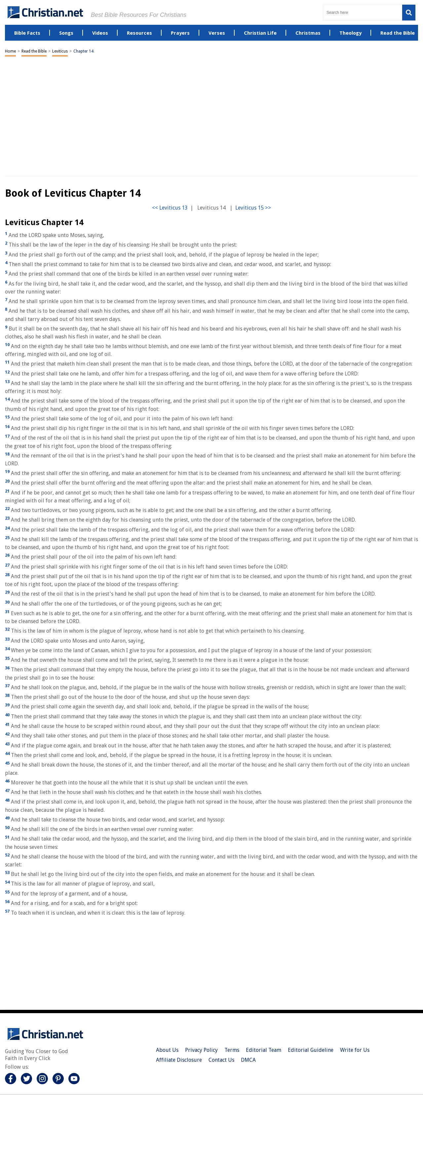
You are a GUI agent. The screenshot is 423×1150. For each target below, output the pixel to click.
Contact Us (221, 1060)
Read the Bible (34, 51)
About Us (167, 1050)
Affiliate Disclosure (179, 1060)
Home (10, 51)
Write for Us (354, 1050)
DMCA (248, 1060)
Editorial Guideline (310, 1050)
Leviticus (60, 51)
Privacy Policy (201, 1050)
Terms (231, 1050)
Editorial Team (263, 1050)
